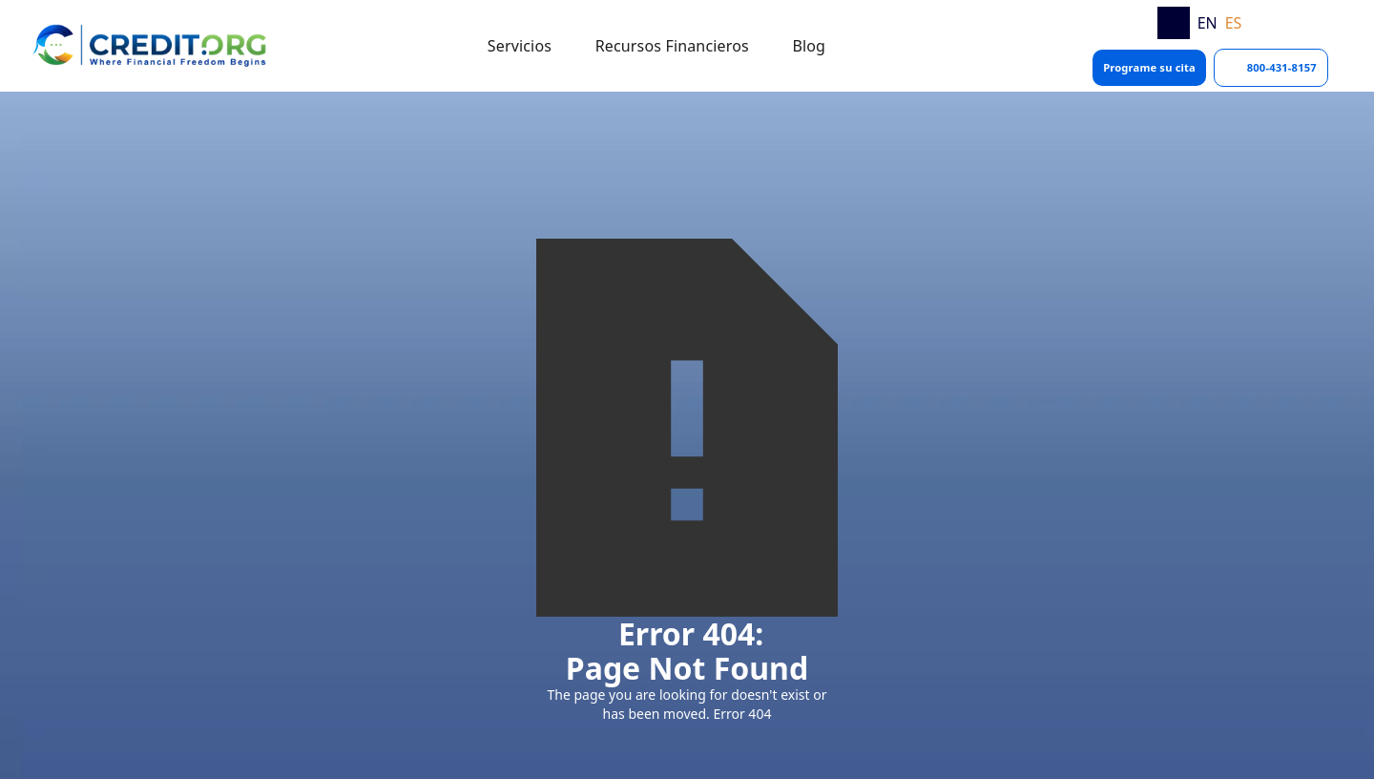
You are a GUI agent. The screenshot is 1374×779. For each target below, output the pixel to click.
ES (1233, 23)
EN (1207, 23)
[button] (520, 45)
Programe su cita (1149, 67)
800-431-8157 (1282, 67)
